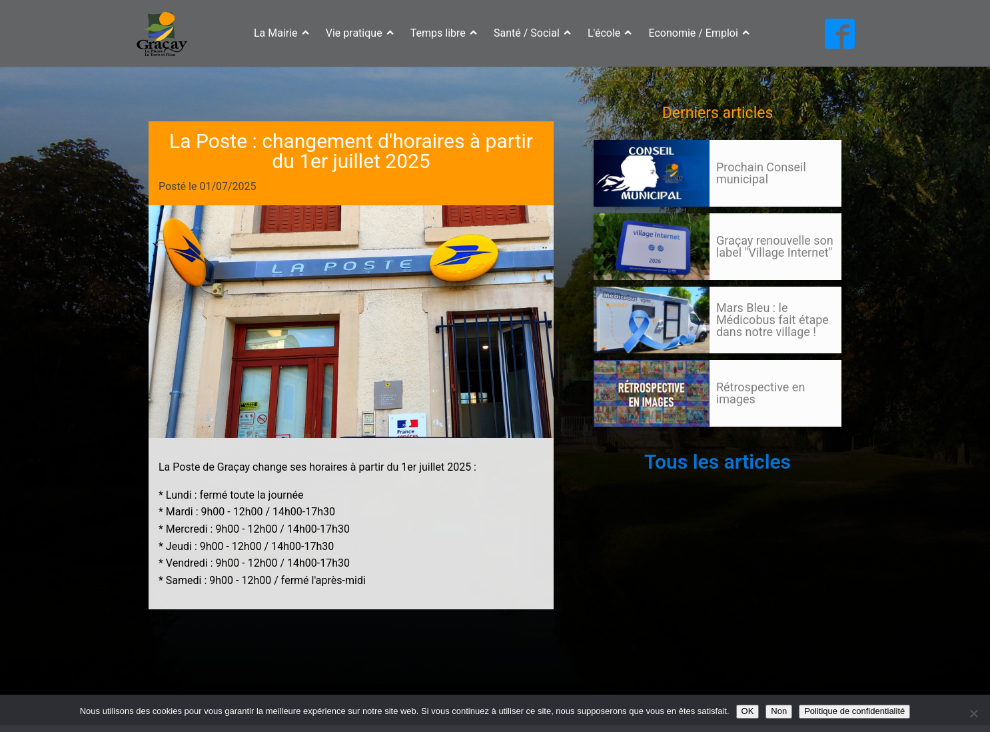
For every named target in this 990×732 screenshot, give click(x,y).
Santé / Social (532, 33)
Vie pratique (360, 33)
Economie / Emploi (699, 33)
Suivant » (642, 439)
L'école (610, 33)
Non (779, 711)
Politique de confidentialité (854, 711)
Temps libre (443, 33)
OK (748, 711)
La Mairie (281, 33)
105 (619, 439)
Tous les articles (717, 461)
